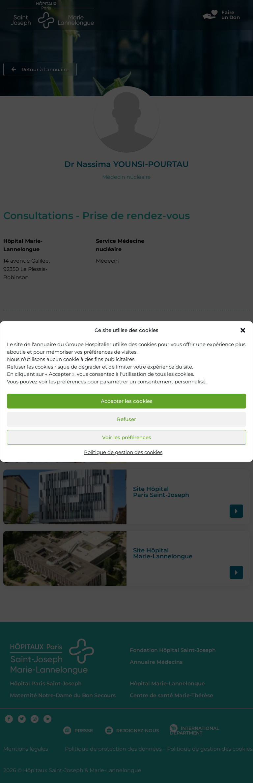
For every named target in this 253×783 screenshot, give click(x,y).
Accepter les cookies (127, 401)
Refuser (126, 419)
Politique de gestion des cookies (123, 452)
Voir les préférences (126, 437)
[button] (242, 330)
